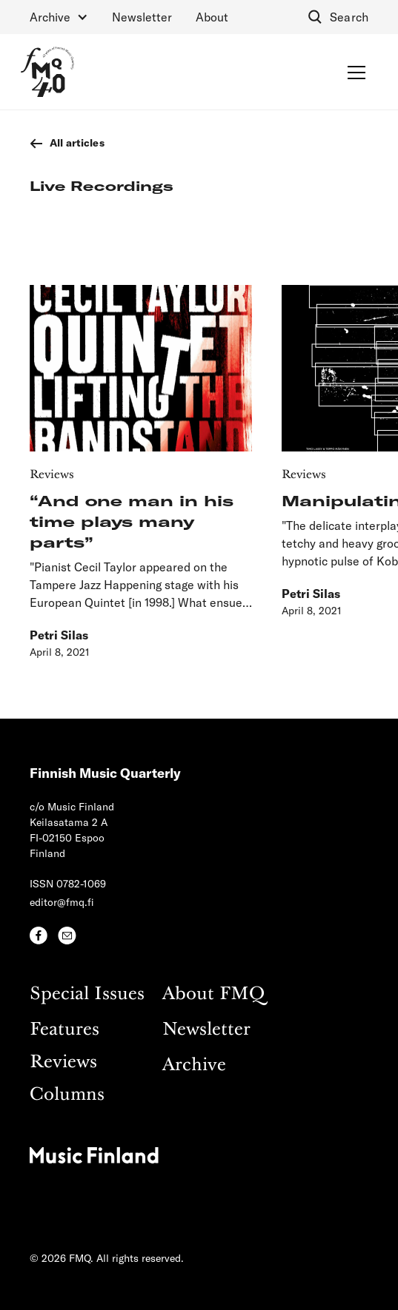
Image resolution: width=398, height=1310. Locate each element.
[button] (59, 17)
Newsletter (142, 17)
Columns (67, 1095)
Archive (194, 1065)
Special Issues (87, 994)
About (212, 17)
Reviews (63, 1062)
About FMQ (213, 994)
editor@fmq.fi (62, 902)
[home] (47, 72)
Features (64, 1030)
